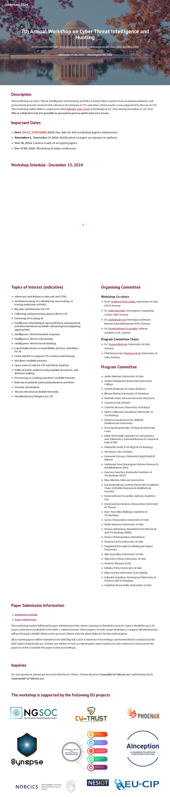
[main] (85, 34)
